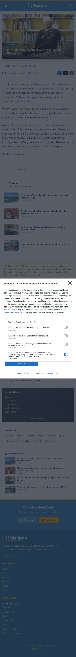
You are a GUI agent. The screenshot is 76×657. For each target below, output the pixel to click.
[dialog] (38, 328)
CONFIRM (22, 364)
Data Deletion (23, 373)
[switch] (66, 327)
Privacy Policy (53, 373)
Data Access (38, 373)
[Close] (70, 283)
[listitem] (38, 322)
